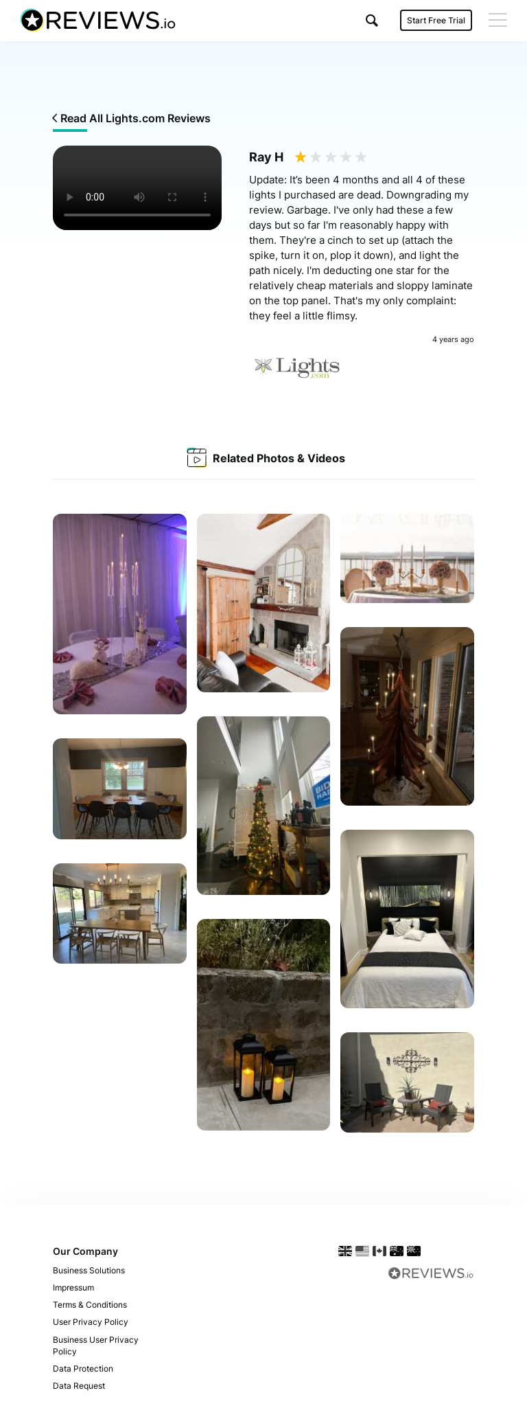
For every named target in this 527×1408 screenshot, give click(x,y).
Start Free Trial (435, 20)
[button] (371, 20)
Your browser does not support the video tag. (137, 188)
